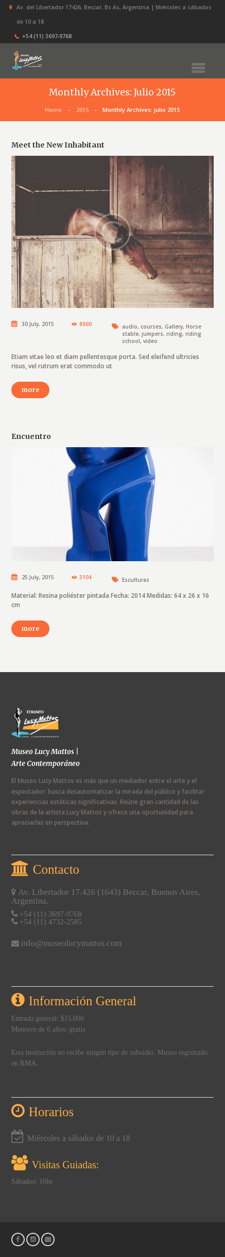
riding (174, 333)
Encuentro (31, 436)
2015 (82, 109)
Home (53, 109)
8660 (85, 324)
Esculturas (135, 579)
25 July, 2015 (38, 577)
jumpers (152, 333)
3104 (85, 577)
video (150, 341)
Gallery (174, 326)
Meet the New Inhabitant (58, 145)
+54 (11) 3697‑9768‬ (47, 36)
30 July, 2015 (38, 324)
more (30, 390)
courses (151, 326)
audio (129, 326)
